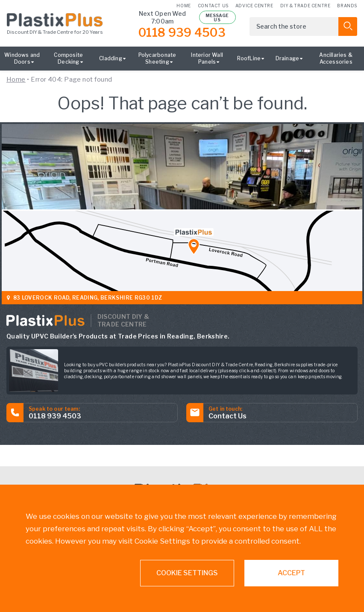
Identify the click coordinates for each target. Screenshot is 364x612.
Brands (347, 5)
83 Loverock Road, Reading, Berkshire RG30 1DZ (85, 297)
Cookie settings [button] (187, 573)
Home (183, 5)
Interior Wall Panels (207, 58)
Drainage (287, 58)
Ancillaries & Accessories (335, 58)
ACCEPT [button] (291, 573)
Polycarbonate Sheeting (157, 58)
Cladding (110, 58)
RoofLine (249, 58)
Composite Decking (68, 58)
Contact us (213, 5)
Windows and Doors (22, 58)
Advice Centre (254, 5)
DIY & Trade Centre (305, 5)
